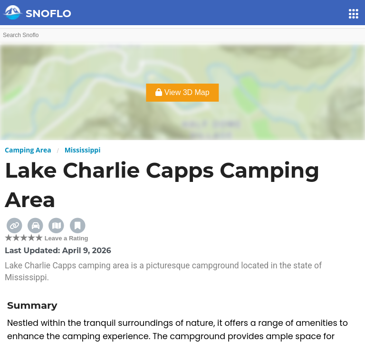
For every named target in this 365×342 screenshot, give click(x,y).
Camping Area (28, 149)
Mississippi (83, 149)
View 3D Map (182, 92)
